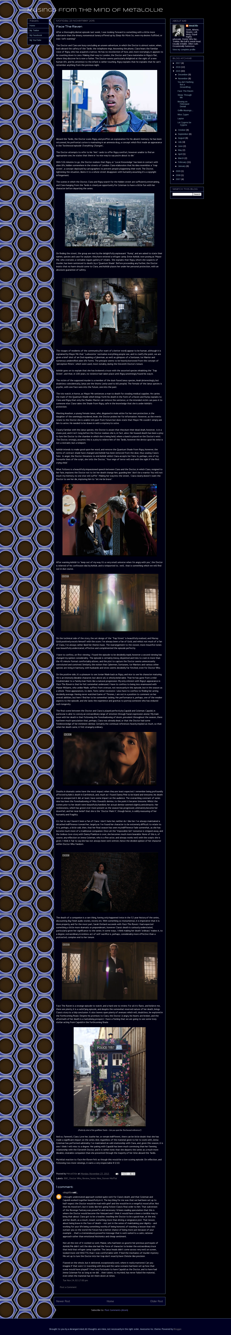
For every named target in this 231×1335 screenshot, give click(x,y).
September (183, 134)
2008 (178, 175)
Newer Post (63, 1301)
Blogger (177, 1329)
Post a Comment (68, 1287)
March (181, 158)
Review (85, 1178)
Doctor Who (75, 1178)
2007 (178, 179)
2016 (178, 67)
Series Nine (95, 1178)
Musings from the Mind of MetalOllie (95, 10)
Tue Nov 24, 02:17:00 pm (75, 1280)
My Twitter (34, 30)
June (180, 146)
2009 (178, 171)
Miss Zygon (183, 114)
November (183, 78)
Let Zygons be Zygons (184, 123)
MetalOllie (193, 26)
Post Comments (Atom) (116, 1310)
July (180, 142)
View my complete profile (184, 49)
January (182, 166)
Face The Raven (185, 91)
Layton (181, 118)
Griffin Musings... (185, 110)
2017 (178, 63)
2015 (178, 71)
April (180, 154)
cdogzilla (67, 1192)
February (182, 162)
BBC (66, 1178)
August (181, 138)
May (180, 150)
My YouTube (35, 40)
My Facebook (36, 35)
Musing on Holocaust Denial (183, 104)
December (183, 74)
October (182, 130)
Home (110, 1301)
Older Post (156, 1301)
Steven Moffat (109, 1178)
